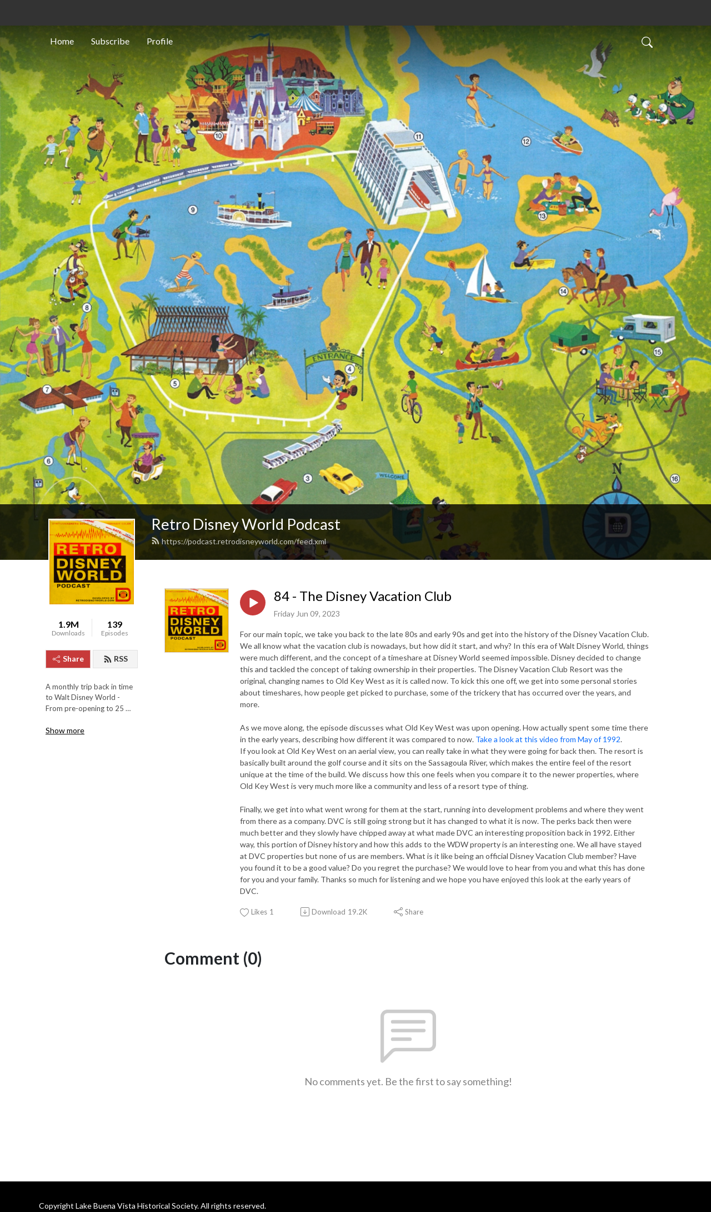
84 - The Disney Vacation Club (363, 596)
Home (62, 41)
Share (68, 658)
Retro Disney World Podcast (246, 524)
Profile (160, 41)
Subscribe (110, 41)
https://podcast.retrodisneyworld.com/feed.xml (238, 541)
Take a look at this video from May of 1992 (547, 739)
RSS (115, 658)
